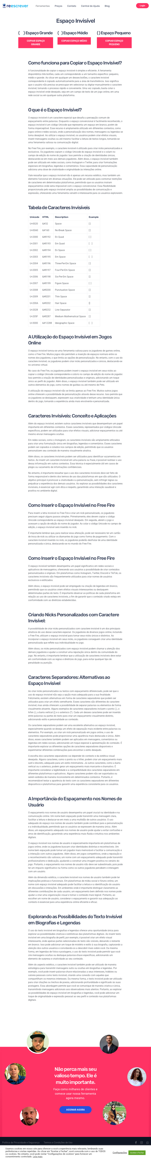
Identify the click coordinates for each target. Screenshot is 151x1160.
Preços (58, 6)
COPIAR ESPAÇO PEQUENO (114, 42)
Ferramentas (43, 6)
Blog (107, 6)
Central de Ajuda (90, 6)
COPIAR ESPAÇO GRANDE (36, 42)
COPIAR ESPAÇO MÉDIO (74, 40)
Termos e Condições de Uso (58, 1142)
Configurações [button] (120, 1152)
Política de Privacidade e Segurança (21, 1142)
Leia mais (37, 1156)
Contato (71, 6)
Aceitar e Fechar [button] (137, 1153)
